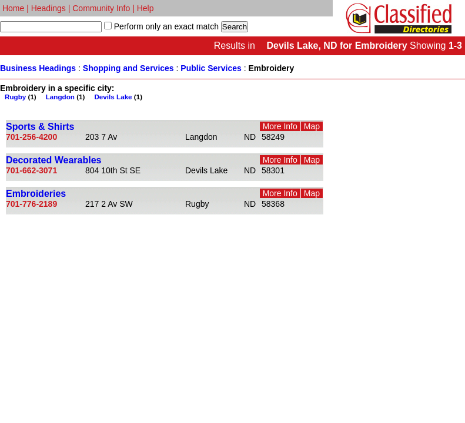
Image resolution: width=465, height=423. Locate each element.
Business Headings (38, 68)
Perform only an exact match (165, 26)
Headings (48, 8)
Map (312, 126)
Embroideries (36, 194)
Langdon (60, 96)
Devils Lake (113, 96)
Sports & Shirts (40, 127)
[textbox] (51, 26)
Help (145, 8)
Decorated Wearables (53, 160)
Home (13, 8)
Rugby (15, 96)
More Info (280, 126)
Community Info (101, 8)
